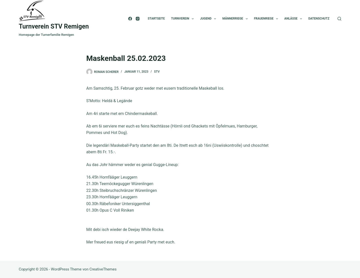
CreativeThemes (103, 269)
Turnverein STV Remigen (54, 26)
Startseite (156, 18)
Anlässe (294, 19)
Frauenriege (267, 19)
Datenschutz (318, 18)
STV (157, 71)
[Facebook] (130, 19)
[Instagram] (138, 19)
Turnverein (183, 19)
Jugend (209, 19)
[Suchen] (339, 19)
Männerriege (236, 19)
